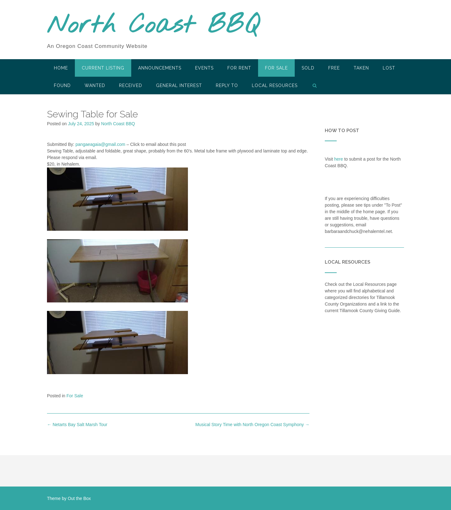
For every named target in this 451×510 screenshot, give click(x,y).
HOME (61, 67)
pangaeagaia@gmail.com (100, 144)
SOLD (308, 67)
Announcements (159, 67)
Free (334, 67)
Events (204, 67)
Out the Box (79, 498)
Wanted (95, 85)
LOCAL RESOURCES (275, 85)
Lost (389, 67)
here (338, 159)
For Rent (239, 67)
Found (62, 85)
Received (130, 85)
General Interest (179, 85)
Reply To (227, 85)
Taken (361, 67)
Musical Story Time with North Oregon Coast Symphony (252, 424)
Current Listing (103, 67)
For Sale (276, 67)
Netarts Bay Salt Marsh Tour (77, 424)
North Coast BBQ (153, 26)
